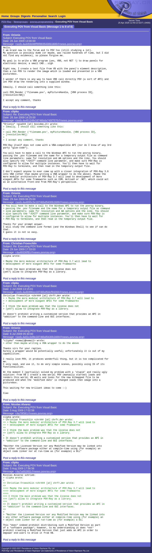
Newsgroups (21, 21)
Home (5, 16)
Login (62, 16)
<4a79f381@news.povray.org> (34, 413)
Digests (26, 16)
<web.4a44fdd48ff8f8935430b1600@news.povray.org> (48, 43)
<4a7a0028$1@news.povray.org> (35, 471)
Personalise (39, 16)
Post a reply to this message (19, 106)
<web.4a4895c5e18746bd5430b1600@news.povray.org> (49, 202)
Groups (15, 16)
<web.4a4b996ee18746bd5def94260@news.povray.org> (49, 292)
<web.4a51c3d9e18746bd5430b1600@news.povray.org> (50, 336)
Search (52, 16)
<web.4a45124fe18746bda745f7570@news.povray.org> (49, 120)
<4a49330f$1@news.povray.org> (35, 252)
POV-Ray (6, 21)
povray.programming (41, 21)
